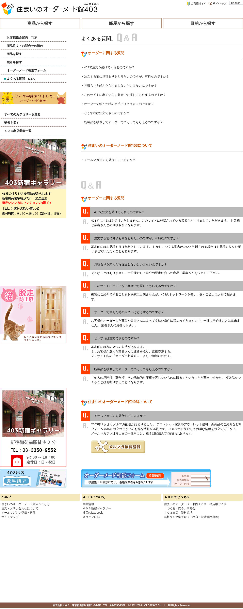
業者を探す (14, 62)
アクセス (41, 198)
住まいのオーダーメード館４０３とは (25, 504)
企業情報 (88, 504)
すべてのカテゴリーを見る (22, 114)
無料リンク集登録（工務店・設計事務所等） (192, 516)
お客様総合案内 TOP (22, 37)
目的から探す (203, 23)
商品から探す (40, 23)
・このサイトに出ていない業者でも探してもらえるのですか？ (123, 94)
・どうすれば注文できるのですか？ (105, 113)
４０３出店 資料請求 (178, 512)
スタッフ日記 (91, 516)
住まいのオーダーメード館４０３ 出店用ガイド (195, 504)
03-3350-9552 (26, 208)
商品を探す (14, 54)
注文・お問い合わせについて (19, 508)
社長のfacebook (93, 512)
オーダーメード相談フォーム (26, 70)
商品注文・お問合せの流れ (25, 45)
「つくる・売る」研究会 (179, 508)
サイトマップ (9, 516)
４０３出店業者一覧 (17, 131)
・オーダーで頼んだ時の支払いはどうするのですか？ (117, 104)
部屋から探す (121, 23)
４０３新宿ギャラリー (97, 508)
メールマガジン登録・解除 (18, 512)
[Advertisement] (30, 254)
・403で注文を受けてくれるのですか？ (108, 67)
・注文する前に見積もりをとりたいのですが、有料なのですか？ (125, 76)
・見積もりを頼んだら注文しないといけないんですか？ (119, 85)
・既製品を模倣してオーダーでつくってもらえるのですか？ (122, 122)
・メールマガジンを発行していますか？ (108, 160)
